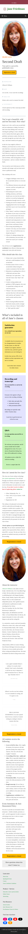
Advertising (5, 896)
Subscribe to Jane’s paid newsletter (11, 891)
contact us (19, 489)
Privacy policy (14, 931)
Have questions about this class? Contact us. (14, 863)
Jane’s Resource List (7, 907)
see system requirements (9, 478)
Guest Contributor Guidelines (9, 883)
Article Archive (6, 904)
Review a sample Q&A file (13, 464)
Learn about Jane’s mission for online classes (14, 367)
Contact (4, 881)
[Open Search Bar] (25, 16)
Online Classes (6, 894)
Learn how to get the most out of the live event (14, 418)
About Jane (5, 876)
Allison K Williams (7, 588)
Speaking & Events (7, 878)
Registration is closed (9, 72)
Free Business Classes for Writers (10, 909)
